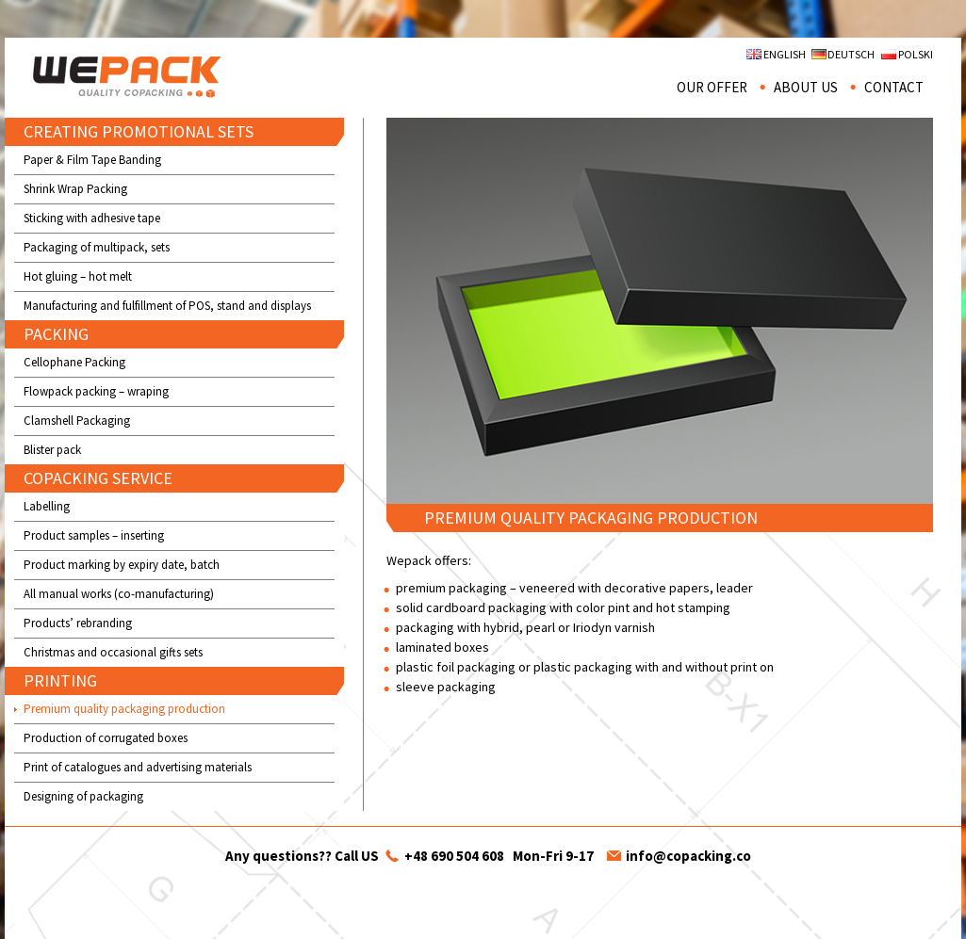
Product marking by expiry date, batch (122, 565)
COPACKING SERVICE (98, 478)
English (784, 54)
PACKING (56, 334)
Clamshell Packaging (77, 421)
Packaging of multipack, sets (97, 247)
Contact (894, 87)
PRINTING (60, 680)
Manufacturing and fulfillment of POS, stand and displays (167, 306)
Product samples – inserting (94, 535)
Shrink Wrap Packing (75, 189)
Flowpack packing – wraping (96, 391)
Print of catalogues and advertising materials (138, 767)
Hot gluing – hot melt (78, 276)
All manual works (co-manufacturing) (119, 594)
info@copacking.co (688, 856)
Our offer (712, 87)
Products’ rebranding (78, 623)
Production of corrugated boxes (106, 738)
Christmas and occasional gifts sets (113, 652)
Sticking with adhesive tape (92, 218)
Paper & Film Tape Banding (92, 160)
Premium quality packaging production (124, 709)
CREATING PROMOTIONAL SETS (139, 131)
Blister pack (52, 450)
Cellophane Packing (74, 362)
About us (806, 87)
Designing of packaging (83, 796)
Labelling (47, 506)
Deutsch (851, 54)
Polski (915, 54)
